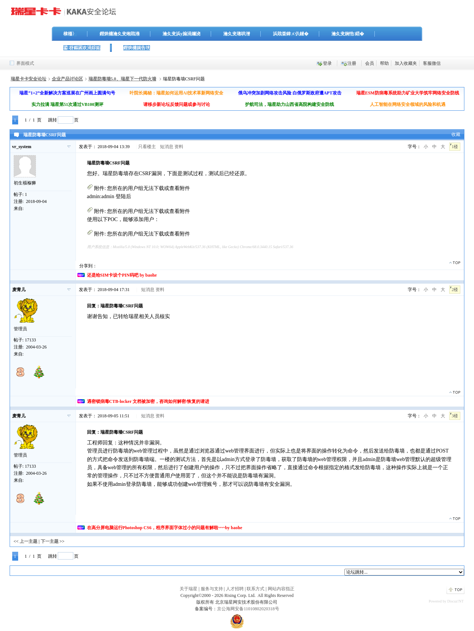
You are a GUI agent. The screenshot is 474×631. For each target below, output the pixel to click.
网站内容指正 (281, 588)
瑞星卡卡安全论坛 (28, 78)
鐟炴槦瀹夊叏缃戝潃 (120, 33)
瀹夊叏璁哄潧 (236, 33)
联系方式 (255, 588)
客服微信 (432, 63)
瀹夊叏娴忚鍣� (347, 33)
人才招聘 (235, 588)
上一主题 (28, 541)
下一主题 (50, 541)
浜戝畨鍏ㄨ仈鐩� (290, 33)
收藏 (455, 134)
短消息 (166, 146)
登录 (327, 63)
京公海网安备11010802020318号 (248, 608)
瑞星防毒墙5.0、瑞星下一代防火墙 (122, 78)
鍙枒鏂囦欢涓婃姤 (81, 47)
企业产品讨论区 (67, 78)
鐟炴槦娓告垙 (136, 47)
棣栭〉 (70, 33)
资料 (178, 146)
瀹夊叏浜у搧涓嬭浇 (181, 33)
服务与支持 (212, 588)
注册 (351, 63)
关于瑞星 (188, 588)
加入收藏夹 (406, 63)
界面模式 (25, 63)
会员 (369, 63)
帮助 (384, 63)
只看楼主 (147, 146)
